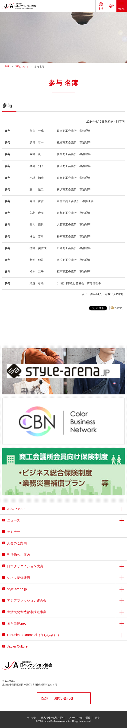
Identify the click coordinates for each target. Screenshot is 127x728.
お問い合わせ (63, 698)
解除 (97, 717)
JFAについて (21, 66)
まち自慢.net (16, 623)
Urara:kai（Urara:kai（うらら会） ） (34, 635)
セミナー (13, 532)
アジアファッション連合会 (26, 600)
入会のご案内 (17, 543)
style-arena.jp (17, 589)
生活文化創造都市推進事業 (26, 612)
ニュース (13, 520)
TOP (7, 66)
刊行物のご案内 (18, 555)
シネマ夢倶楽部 (18, 577)
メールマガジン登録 (79, 717)
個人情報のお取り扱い (53, 717)
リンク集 (31, 717)
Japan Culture (17, 646)
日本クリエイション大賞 (25, 566)
